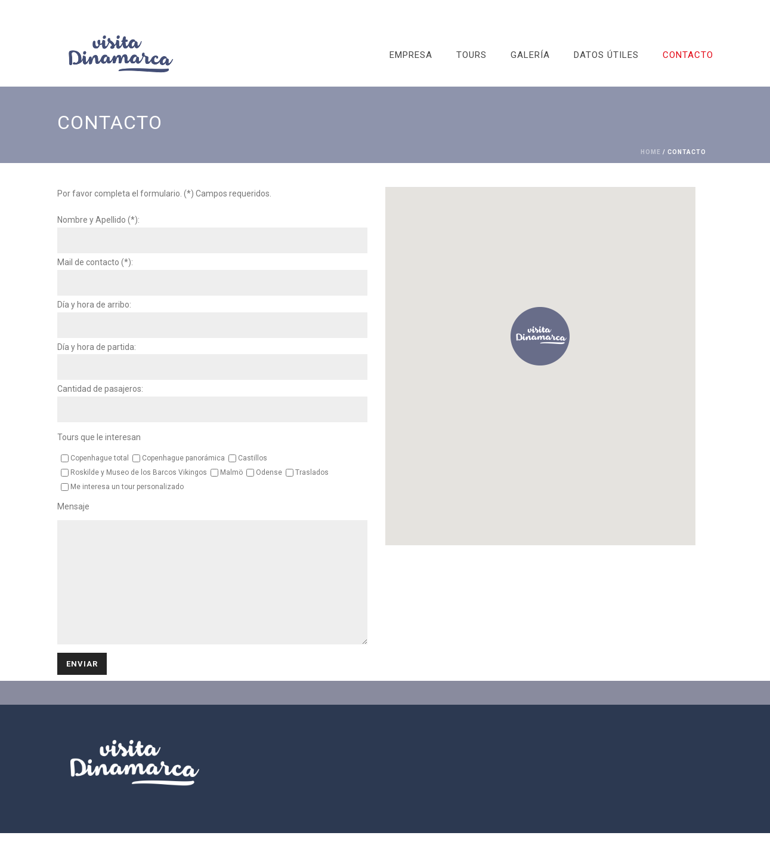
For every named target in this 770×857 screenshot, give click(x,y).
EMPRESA (410, 55)
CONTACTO (688, 55)
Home (651, 152)
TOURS (471, 55)
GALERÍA (530, 55)
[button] (540, 336)
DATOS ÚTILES (606, 55)
